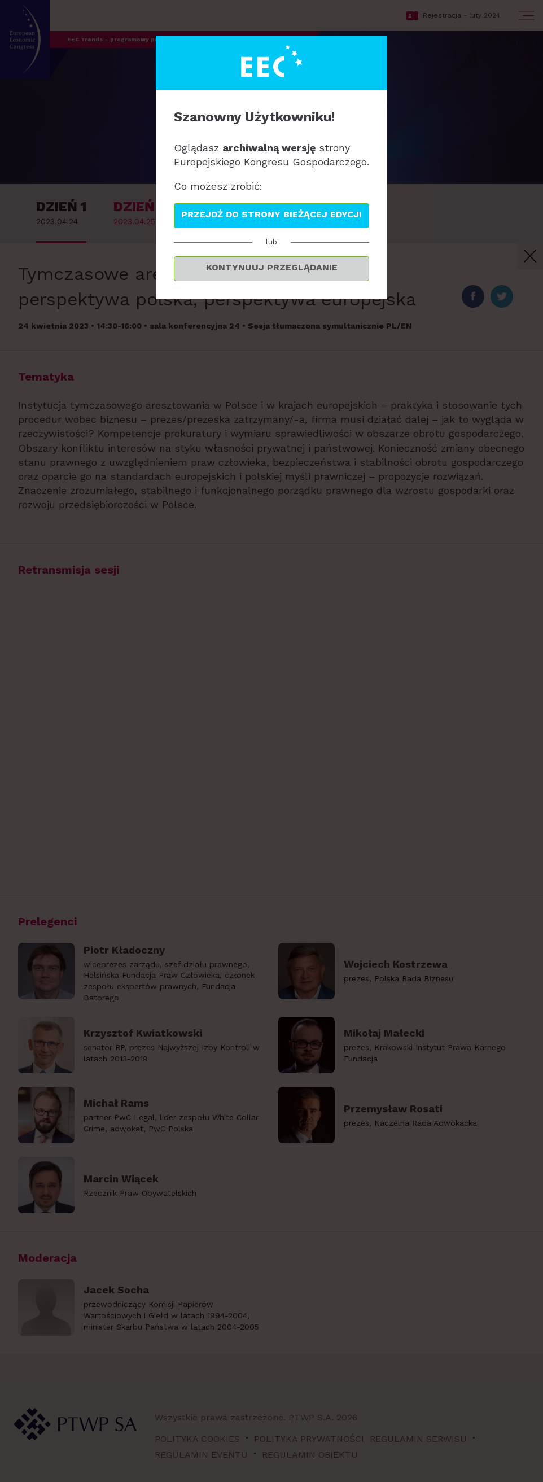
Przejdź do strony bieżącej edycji (271, 214)
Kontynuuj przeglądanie (272, 267)
